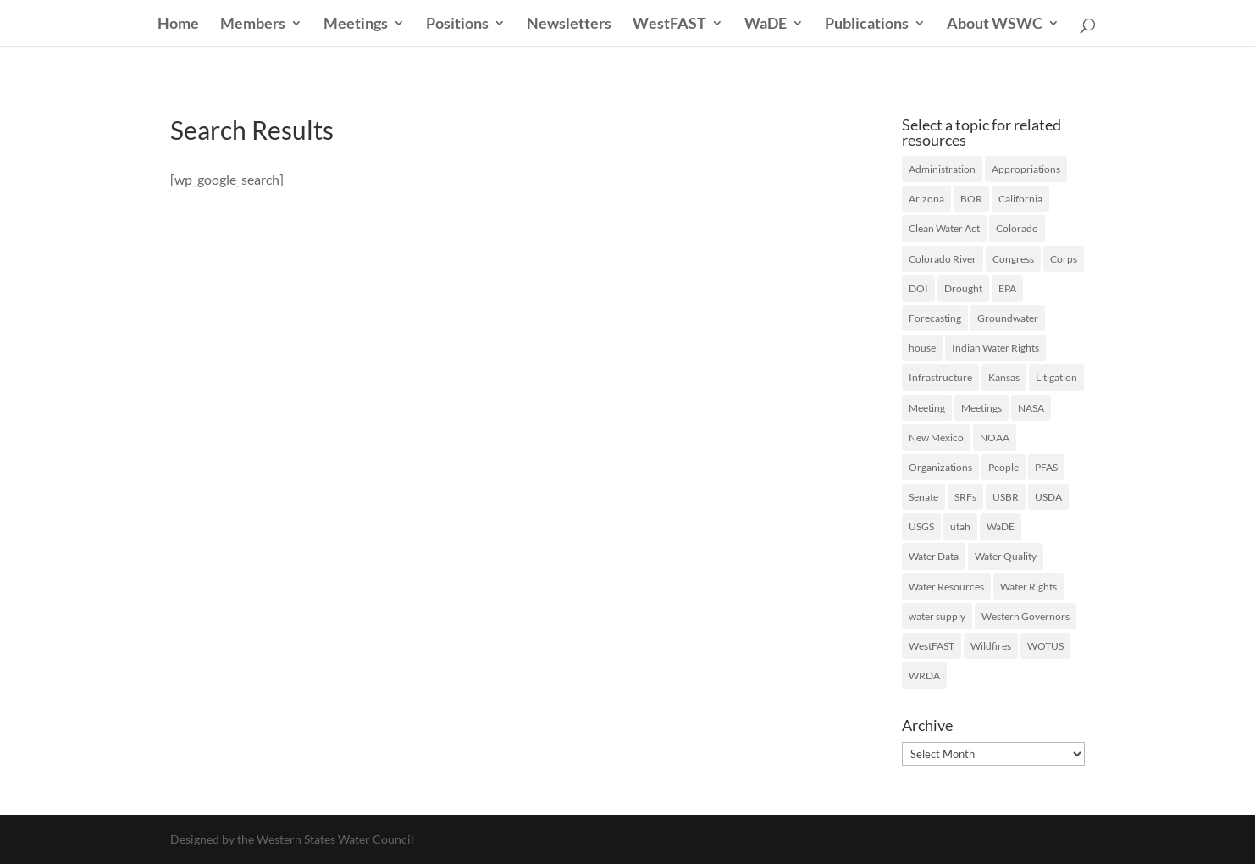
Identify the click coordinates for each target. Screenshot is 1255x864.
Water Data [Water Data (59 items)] (934, 556)
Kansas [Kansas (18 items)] (1004, 377)
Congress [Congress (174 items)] (1013, 258)
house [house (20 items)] (922, 347)
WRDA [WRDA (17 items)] (924, 675)
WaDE (765, 24)
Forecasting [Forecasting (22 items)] (935, 318)
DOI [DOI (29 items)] (918, 288)
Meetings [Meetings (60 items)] (981, 408)
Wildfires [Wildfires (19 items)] (990, 646)
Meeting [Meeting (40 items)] (927, 408)
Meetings (355, 24)
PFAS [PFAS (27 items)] (1046, 467)
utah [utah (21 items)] (960, 526)
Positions (457, 24)
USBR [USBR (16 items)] (1005, 496)
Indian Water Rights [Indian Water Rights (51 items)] (995, 347)
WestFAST (669, 24)
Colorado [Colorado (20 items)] (1017, 228)
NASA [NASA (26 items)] (1031, 408)
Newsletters (569, 24)
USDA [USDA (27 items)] (1048, 496)
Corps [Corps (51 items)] (1063, 258)
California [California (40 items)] (1020, 198)
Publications (867, 24)
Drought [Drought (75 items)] (963, 288)
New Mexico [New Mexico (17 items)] (936, 437)
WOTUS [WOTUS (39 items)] (1045, 646)
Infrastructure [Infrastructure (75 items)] (940, 377)
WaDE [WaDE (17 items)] (1001, 526)
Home (178, 24)
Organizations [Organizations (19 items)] (940, 467)
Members (252, 24)
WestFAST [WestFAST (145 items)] (931, 646)
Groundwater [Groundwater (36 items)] (1007, 318)
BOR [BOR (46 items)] (971, 198)
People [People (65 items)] (1003, 467)
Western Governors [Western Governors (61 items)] (1025, 616)
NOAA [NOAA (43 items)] (994, 437)
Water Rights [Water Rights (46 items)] (1028, 586)
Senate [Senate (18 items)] (923, 496)
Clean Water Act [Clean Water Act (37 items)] (944, 228)
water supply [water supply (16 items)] (937, 616)
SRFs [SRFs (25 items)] (965, 496)
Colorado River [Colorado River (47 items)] (942, 258)
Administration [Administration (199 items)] (942, 169)
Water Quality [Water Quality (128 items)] (1006, 556)
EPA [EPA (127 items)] (1007, 288)
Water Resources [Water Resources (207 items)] (946, 586)
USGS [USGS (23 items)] (921, 526)
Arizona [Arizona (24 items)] (926, 198)
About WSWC (994, 24)
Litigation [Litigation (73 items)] (1056, 377)
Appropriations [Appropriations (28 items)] (1026, 169)
